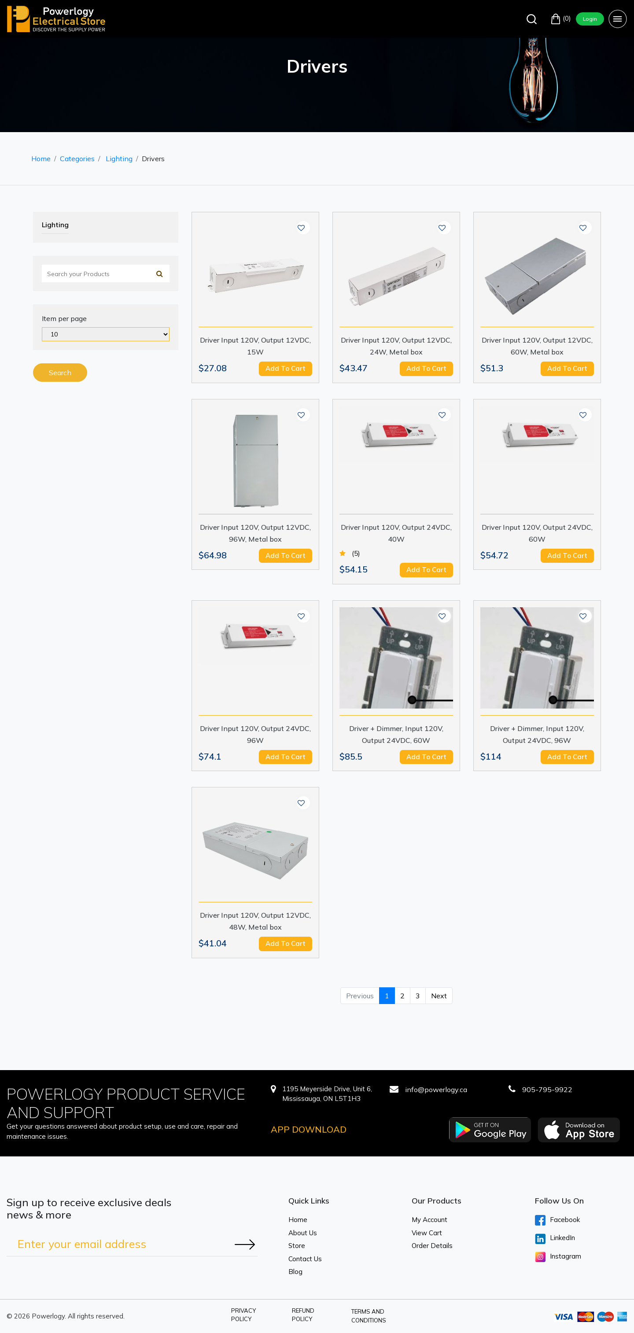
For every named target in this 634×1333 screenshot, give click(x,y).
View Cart (427, 1233)
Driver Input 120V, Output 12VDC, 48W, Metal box (255, 921)
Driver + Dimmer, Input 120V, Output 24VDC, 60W (396, 734)
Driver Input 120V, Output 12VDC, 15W (255, 346)
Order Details (432, 1245)
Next (439, 995)
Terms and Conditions (368, 1316)
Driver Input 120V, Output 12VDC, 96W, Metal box (255, 533)
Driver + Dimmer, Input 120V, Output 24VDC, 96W (537, 734)
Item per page (64, 318)
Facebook (557, 1220)
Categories (77, 158)
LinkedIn (555, 1238)
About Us (302, 1233)
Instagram (558, 1257)
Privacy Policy (243, 1315)
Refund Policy (303, 1315)
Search (60, 372)
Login (590, 18)
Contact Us (305, 1259)
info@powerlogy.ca (436, 1089)
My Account (429, 1219)
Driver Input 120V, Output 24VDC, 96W (255, 734)
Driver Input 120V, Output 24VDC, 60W (537, 533)
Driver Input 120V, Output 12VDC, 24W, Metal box (396, 346)
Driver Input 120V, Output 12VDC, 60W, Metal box (537, 346)
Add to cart (285, 368)
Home (41, 158)
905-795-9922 (547, 1089)
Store (296, 1245)
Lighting (119, 158)
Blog (295, 1271)
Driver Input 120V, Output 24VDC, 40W (396, 533)
